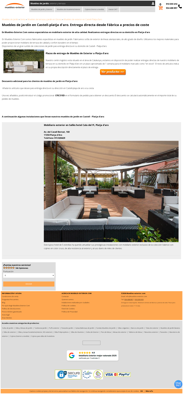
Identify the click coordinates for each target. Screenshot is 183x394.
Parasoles (163, 332)
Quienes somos (67, 299)
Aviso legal (6, 315)
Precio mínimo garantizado (12, 312)
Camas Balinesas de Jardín (84, 328)
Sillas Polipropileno (61, 332)
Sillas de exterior (9, 332)
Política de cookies (69, 305)
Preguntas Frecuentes (10, 299)
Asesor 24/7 (113, 9)
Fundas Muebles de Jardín (106, 328)
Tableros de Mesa (135, 332)
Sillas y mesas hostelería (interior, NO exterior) (35, 332)
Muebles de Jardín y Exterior (41, 9)
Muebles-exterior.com (136, 293)
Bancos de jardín (137, 328)
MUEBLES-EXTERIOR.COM (81, 293)
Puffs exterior (54, 328)
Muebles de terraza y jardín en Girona (44, 19)
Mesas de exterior (119, 332)
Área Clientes (7, 318)
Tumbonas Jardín (40, 328)
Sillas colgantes (123, 328)
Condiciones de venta (10, 296)
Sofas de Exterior (92, 332)
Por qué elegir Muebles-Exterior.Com (16, 305)
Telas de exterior (152, 328)
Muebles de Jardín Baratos (170, 328)
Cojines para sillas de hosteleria (42, 336)
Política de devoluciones (11, 308)
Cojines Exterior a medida (94, 9)
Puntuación (8, 271)
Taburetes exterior (151, 332)
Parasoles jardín (67, 328)
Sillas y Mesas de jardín (23, 328)
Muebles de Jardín (10, 19)
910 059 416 (171, 4)
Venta (22, 19)
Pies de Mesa (106, 332)
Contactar (65, 296)
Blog (3, 302)
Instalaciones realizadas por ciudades (75, 302)
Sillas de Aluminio (77, 332)
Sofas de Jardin (7, 328)
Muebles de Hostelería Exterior (68, 9)
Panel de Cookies (68, 308)
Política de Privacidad (69, 312)
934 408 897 (171, 8)
